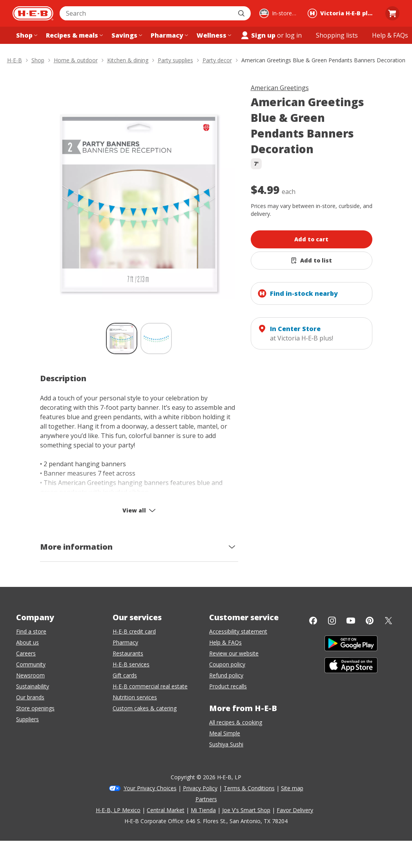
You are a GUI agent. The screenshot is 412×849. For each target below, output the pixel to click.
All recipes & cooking (235, 722)
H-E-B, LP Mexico (118, 810)
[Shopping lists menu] (337, 35)
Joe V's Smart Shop (246, 810)
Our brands (30, 697)
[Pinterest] (369, 620)
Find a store (31, 631)
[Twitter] (388, 620)
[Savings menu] (126, 35)
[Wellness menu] (213, 35)
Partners (206, 799)
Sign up (257, 35)
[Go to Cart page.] (392, 13)
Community (31, 664)
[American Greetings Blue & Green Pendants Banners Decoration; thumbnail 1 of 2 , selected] (121, 338)
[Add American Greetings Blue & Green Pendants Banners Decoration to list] (311, 261)
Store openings (35, 708)
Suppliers (27, 719)
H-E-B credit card (134, 631)
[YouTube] (350, 620)
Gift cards (125, 675)
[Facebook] (313, 620)
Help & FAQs (225, 642)
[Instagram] (332, 620)
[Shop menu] (26, 35)
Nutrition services (135, 697)
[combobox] (146, 13)
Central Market (165, 810)
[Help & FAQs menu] (390, 35)
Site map (292, 788)
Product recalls (228, 686)
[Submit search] (242, 13)
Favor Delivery (295, 810)
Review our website (234, 653)
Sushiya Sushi (226, 744)
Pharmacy (125, 642)
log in (293, 35)
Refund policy (226, 675)
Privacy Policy (200, 788)
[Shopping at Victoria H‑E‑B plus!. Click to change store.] (342, 13)
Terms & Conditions (249, 788)
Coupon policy (227, 664)
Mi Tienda (203, 810)
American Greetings (280, 87)
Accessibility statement (238, 631)
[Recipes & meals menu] (73, 35)
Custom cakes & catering (145, 708)
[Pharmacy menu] (168, 35)
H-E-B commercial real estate (150, 686)
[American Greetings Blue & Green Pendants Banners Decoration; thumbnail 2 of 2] (156, 338)
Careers (26, 653)
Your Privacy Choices (150, 788)
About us (27, 642)
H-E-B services (131, 664)
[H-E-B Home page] (33, 13)
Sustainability (32, 686)
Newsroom (30, 675)
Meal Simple (224, 733)
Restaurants (128, 653)
